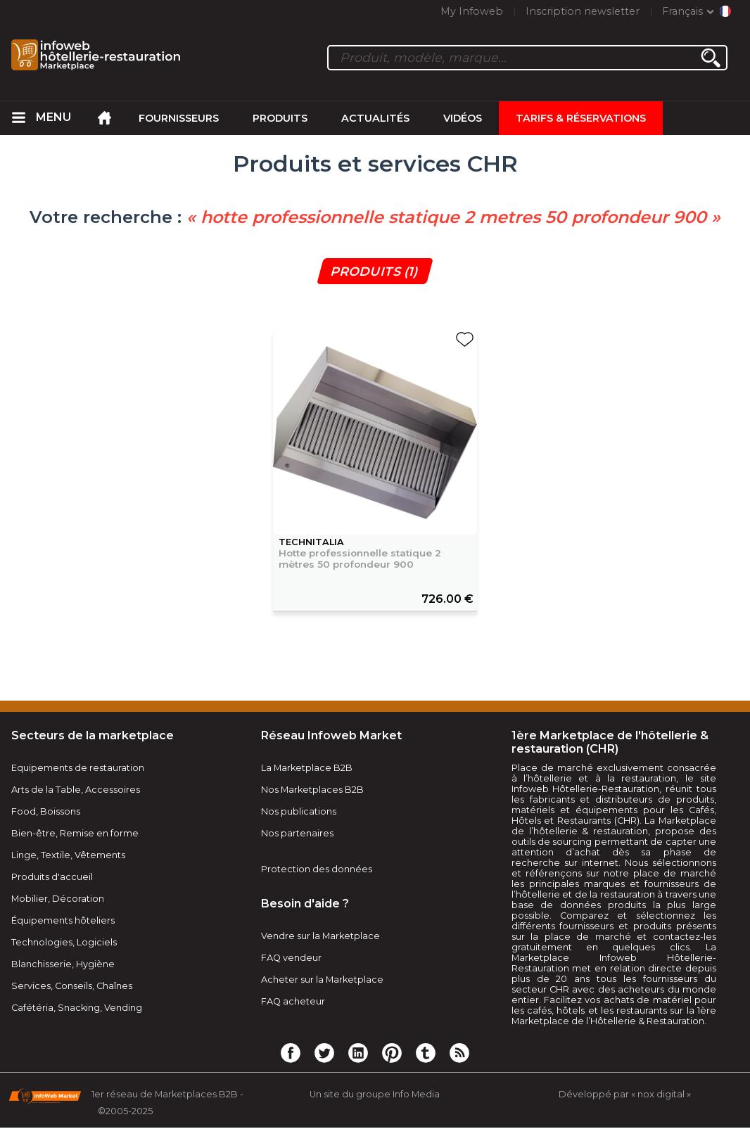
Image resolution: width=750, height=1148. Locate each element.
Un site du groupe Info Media (375, 1094)
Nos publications (298, 811)
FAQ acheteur (293, 1001)
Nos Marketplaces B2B (312, 789)
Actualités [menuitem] (375, 118)
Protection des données (316, 869)
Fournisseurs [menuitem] (179, 118)
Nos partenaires (297, 833)
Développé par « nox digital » (625, 1094)
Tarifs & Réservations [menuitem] (581, 118)
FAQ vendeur (291, 957)
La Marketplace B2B (306, 768)
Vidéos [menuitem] (462, 118)
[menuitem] (19, 118)
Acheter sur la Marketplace (322, 979)
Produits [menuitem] (280, 118)
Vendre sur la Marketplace (320, 936)
